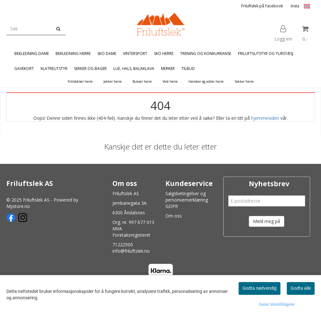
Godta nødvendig (259, 288)
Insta (295, 6)
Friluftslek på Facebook (262, 6)
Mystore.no (18, 206)
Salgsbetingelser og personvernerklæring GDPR (186, 199)
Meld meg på (266, 221)
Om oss (173, 216)
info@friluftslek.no (131, 251)
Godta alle (301, 288)
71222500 (122, 244)
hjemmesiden (265, 118)
